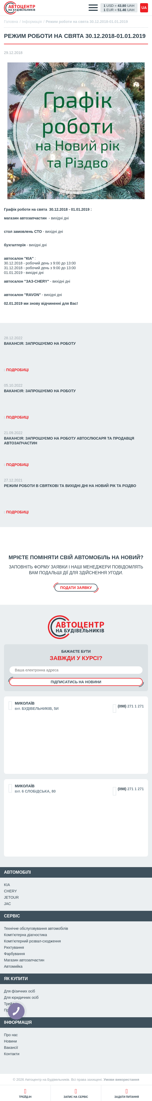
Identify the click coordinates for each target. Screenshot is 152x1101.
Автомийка (13, 966)
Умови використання (121, 1080)
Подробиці (16, 370)
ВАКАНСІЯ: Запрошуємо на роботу (40, 343)
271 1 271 (131, 706)
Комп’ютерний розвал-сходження (32, 941)
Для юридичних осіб (21, 997)
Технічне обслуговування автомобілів (36, 928)
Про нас (11, 1035)
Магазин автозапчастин (24, 960)
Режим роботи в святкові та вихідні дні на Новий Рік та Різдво (70, 486)
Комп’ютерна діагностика (25, 935)
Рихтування (14, 947)
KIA (7, 885)
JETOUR (11, 897)
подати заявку (76, 588)
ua (144, 8)
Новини (10, 1041)
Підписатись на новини (76, 682)
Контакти (11, 1054)
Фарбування (14, 954)
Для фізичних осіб (19, 991)
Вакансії (11, 1047)
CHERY (10, 891)
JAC (7, 904)
